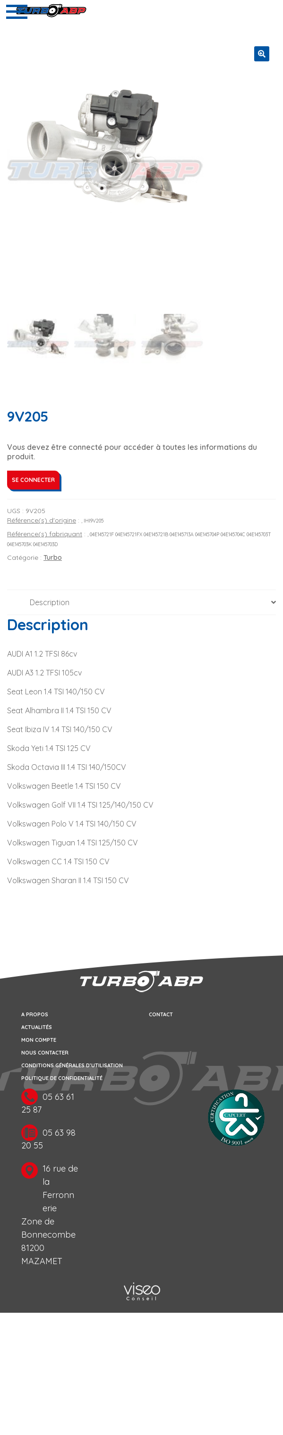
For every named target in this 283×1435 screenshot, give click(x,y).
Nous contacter (45, 1052)
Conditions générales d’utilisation (72, 1065)
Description (49, 603)
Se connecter (33, 480)
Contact (161, 1014)
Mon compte (38, 1040)
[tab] (141, 603)
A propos (34, 1014)
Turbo (52, 558)
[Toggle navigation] (17, 11)
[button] (261, 53)
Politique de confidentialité (62, 1078)
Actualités (36, 1027)
